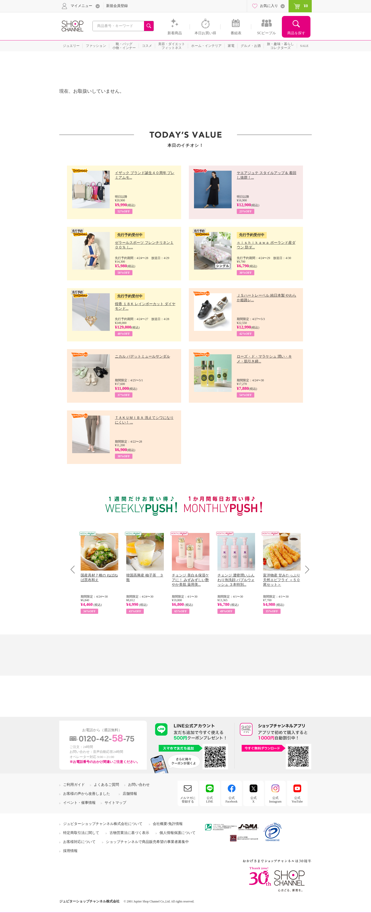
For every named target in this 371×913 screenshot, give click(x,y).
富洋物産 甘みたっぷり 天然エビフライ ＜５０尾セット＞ (281, 580)
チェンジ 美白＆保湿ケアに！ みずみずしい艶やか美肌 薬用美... (190, 580)
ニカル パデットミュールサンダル (142, 356)
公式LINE (209, 799)
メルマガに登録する (188, 799)
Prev (74, 569)
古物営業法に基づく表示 (129, 833)
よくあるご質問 (106, 785)
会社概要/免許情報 (168, 824)
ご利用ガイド (74, 785)
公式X (253, 799)
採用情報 (70, 851)
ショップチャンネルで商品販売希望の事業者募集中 (147, 842)
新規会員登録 (117, 6)
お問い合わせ (139, 785)
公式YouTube (297, 799)
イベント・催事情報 (79, 803)
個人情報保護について (177, 833)
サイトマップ (115, 803)
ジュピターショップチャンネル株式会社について (102, 824)
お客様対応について (79, 842)
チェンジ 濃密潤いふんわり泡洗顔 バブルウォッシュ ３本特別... (236, 580)
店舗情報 (130, 794)
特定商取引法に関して (81, 833)
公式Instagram (275, 799)
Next (305, 569)
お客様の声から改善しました (86, 794)
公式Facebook (231, 799)
